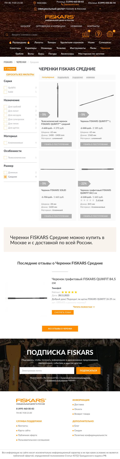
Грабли (19, 54)
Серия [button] (8, 81)
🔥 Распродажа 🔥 (19, 42)
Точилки (61, 48)
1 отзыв (99, 200)
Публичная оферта (27, 435)
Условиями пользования (57, 380)
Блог (76, 426)
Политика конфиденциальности (90, 435)
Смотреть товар (62, 312)
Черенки (105, 48)
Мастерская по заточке (91, 54)
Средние (12, 177)
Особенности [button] (13, 151)
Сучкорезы (105, 42)
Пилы (93, 48)
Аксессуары (67, 54)
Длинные (13, 172)
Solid (10, 92)
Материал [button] (10, 136)
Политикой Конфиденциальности (75, 378)
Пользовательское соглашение (33, 440)
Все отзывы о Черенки (60, 329)
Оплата (78, 409)
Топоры (52, 42)
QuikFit (11, 88)
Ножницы (46, 48)
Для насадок (14, 115)
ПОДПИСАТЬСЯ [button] (88, 371)
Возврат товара (82, 414)
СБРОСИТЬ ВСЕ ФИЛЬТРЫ (20, 75)
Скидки (78, 431)
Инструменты (78, 48)
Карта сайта (24, 431)
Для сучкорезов (16, 119)
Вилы (31, 54)
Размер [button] (8, 166)
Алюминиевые (15, 143)
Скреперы (31, 48)
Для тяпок (13, 124)
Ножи (91, 42)
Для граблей (14, 107)
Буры (41, 54)
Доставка (79, 405)
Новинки (76, 26)
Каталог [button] (26, 26)
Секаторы (15, 48)
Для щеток (13, 128)
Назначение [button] (12, 100)
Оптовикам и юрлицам (50, 26)
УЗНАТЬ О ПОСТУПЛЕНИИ (56, 144)
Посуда (52, 54)
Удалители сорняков (72, 42)
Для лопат (13, 111)
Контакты (93, 26)
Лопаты (38, 42)
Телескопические (16, 158)
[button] (70, 4)
